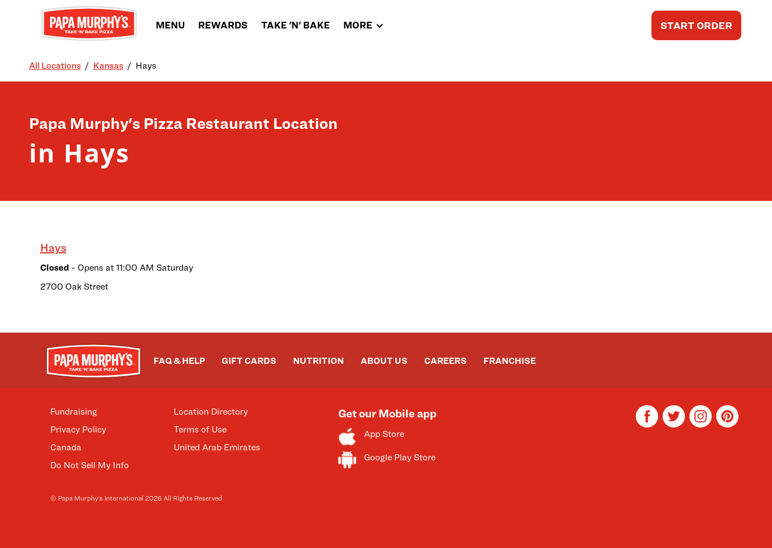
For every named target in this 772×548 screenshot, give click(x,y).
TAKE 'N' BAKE (295, 25)
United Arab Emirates (217, 447)
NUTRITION (318, 360)
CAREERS (445, 360)
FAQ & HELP (179, 360)
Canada (65, 447)
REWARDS (223, 25)
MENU (170, 25)
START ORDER (696, 25)
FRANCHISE (509, 360)
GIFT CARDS (249, 360)
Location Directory (211, 411)
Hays (53, 247)
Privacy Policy (78, 429)
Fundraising (73, 411)
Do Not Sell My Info (89, 465)
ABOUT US (384, 360)
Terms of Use (200, 429)
